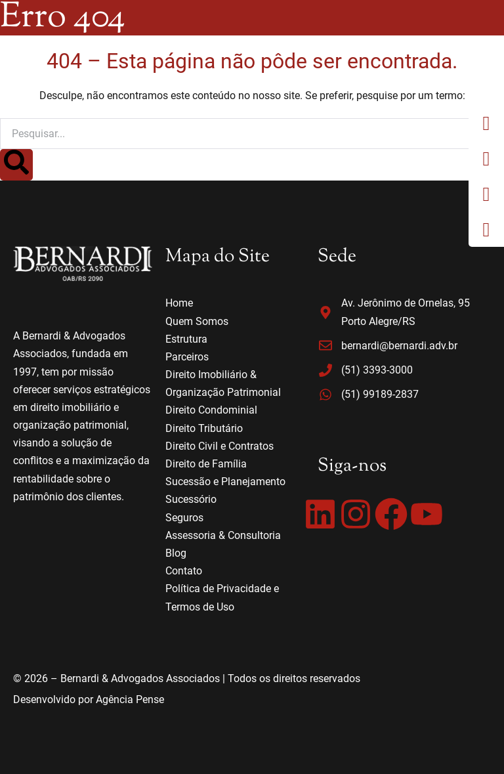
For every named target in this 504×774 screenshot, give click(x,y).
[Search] (16, 165)
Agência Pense (130, 699)
